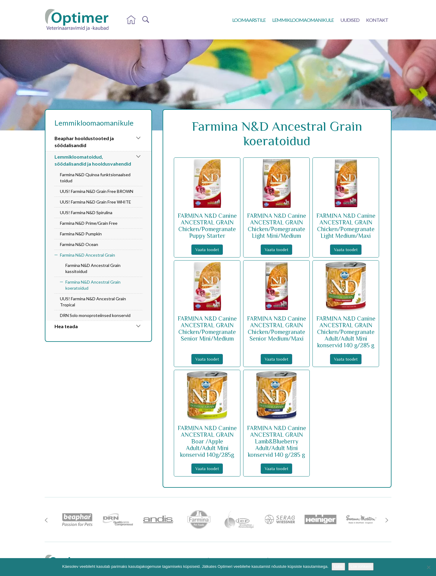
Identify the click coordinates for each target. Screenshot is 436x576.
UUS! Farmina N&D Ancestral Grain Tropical (93, 301)
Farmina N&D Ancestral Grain (87, 255)
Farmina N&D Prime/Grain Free (88, 223)
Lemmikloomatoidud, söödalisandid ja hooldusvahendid (92, 160)
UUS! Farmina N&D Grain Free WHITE (95, 201)
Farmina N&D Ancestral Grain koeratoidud (93, 285)
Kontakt (377, 20)
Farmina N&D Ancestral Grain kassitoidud (93, 268)
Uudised (349, 20)
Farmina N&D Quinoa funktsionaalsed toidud (95, 177)
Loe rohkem (361, 566)
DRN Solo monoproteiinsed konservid (95, 315)
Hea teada (66, 326)
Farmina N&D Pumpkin (81, 233)
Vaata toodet (207, 249)
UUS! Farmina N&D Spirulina (86, 212)
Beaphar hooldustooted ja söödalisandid (84, 141)
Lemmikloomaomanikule (303, 20)
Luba (338, 566)
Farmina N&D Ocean (79, 244)
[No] (428, 567)
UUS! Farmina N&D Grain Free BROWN (96, 191)
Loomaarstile (249, 20)
